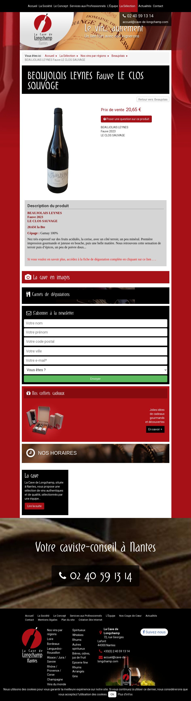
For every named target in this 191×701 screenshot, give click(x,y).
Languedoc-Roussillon (54, 650)
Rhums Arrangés (78, 669)
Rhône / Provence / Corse (54, 670)
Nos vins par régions (54, 632)
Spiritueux (78, 630)
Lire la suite (34, 506)
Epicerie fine (80, 662)
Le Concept (59, 615)
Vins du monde (56, 684)
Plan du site (68, 619)
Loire (50, 639)
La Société (43, 615)
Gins (75, 676)
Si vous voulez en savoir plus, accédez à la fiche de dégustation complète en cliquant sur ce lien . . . (91, 259)
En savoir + (155, 429)
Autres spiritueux (78, 646)
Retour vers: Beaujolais (153, 99)
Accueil (29, 615)
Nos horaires (57, 453)
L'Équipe (110, 615)
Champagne (55, 679)
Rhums (76, 639)
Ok (112, 694)
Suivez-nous (154, 632)
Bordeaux (53, 643)
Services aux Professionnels (86, 615)
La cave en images (51, 277)
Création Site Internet (90, 619)
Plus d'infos (125, 694)
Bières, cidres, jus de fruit (81, 655)
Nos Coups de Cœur (130, 615)
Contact (29, 619)
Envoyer (95, 378)
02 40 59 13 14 (140, 15)
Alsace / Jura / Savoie (56, 659)
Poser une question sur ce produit (126, 119)
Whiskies (77, 635)
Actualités (151, 615)
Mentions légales (47, 619)
